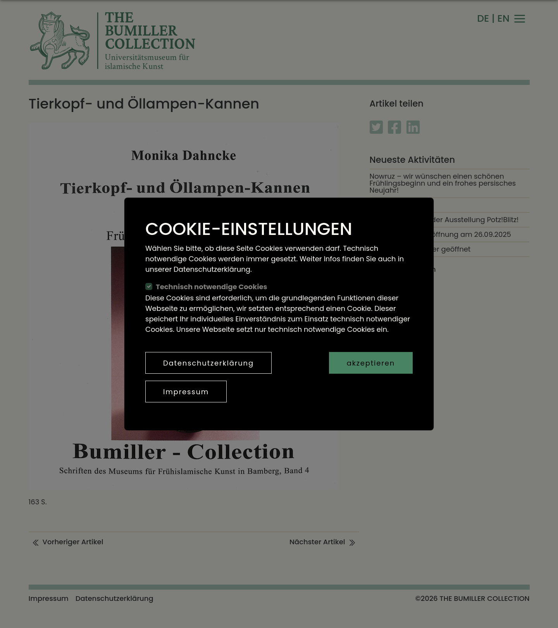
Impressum (186, 392)
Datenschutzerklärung (208, 363)
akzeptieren (371, 363)
